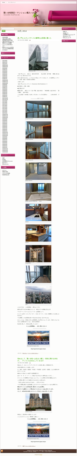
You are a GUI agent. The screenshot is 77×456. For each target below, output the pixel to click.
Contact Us (29, 450)
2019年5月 (4, 72)
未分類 (3, 159)
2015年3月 (4, 144)
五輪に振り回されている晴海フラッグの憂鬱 (8, 42)
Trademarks (41, 450)
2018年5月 (4, 90)
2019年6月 (4, 71)
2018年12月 (5, 80)
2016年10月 (5, 117)
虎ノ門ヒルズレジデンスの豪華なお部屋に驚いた (34, 38)
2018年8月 (4, 86)
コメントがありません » (33, 353)
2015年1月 (4, 147)
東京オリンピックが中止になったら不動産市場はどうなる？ (8, 48)
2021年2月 (4, 63)
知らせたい (5, 162)
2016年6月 (4, 123)
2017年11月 (5, 99)
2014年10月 (5, 151)
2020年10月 (5, 66)
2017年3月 (4, 110)
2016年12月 (5, 114)
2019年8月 (4, 68)
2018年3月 (4, 93)
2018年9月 (4, 84)
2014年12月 (5, 148)
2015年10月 (5, 135)
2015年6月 (4, 141)
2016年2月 (4, 129)
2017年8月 (4, 102)
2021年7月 (4, 62)
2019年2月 (4, 77)
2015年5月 (4, 142)
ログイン (4, 170)
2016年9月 (4, 118)
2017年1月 (4, 112)
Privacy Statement (48, 450)
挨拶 (3, 158)
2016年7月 (4, 121)
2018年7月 (4, 87)
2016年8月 (4, 120)
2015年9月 (4, 136)
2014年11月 (5, 150)
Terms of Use (35, 450)
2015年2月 (4, 145)
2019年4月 (4, 74)
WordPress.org (5, 174)
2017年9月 (4, 101)
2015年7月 (4, 139)
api (30, 40)
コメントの (6, 173)
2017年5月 (4, 107)
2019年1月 (4, 78)
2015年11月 (5, 133)
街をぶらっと (5, 164)
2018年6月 (4, 89)
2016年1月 (4, 130)
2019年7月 (4, 69)
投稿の (5, 171)
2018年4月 (4, 92)
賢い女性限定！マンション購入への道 (20, 13)
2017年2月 (4, 111)
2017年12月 (5, 98)
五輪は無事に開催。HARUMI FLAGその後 (7, 39)
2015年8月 (4, 138)
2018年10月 (5, 83)
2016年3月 (4, 127)
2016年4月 (4, 126)
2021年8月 (4, 60)
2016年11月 (5, 115)
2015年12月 (5, 132)
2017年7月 (4, 104)
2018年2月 (4, 95)
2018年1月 (4, 96)
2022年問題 (5, 37)
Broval (41, 454)
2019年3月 (4, 75)
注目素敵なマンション (7, 161)
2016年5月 (4, 124)
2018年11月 (5, 81)
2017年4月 (4, 108)
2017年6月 (4, 105)
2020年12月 (5, 65)
